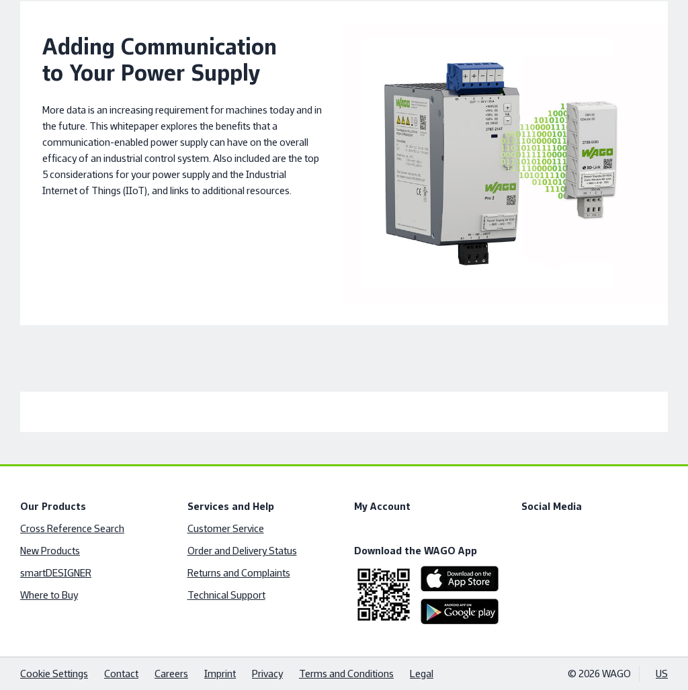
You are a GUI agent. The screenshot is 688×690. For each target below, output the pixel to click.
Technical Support (226, 595)
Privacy (267, 673)
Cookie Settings (54, 673)
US (662, 673)
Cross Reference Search (72, 528)
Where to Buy (49, 595)
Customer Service (225, 528)
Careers (171, 673)
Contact (121, 673)
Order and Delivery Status (242, 550)
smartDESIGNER (55, 572)
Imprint (220, 673)
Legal (421, 673)
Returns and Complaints (238, 572)
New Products (50, 550)
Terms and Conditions (346, 673)
